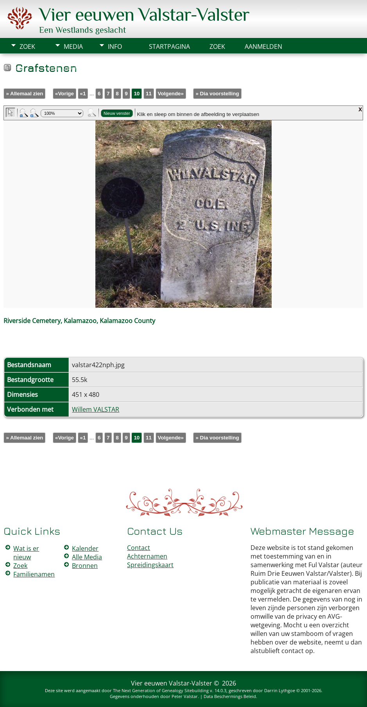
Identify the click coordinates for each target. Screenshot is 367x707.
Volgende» (171, 93)
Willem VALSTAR (95, 409)
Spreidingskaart (150, 565)
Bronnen (85, 565)
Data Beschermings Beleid (230, 696)
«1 (83, 93)
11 (149, 93)
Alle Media (87, 557)
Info (115, 46)
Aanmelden (263, 46)
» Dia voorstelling (217, 93)
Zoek (27, 46)
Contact (138, 547)
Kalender (85, 548)
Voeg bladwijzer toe (67, 68)
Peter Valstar (185, 696)
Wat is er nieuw (26, 552)
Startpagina (169, 46)
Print (19, 68)
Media (73, 46)
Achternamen (147, 556)
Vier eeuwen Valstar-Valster (144, 14)
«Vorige (64, 93)
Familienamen (34, 574)
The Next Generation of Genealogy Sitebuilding (161, 690)
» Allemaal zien (24, 93)
